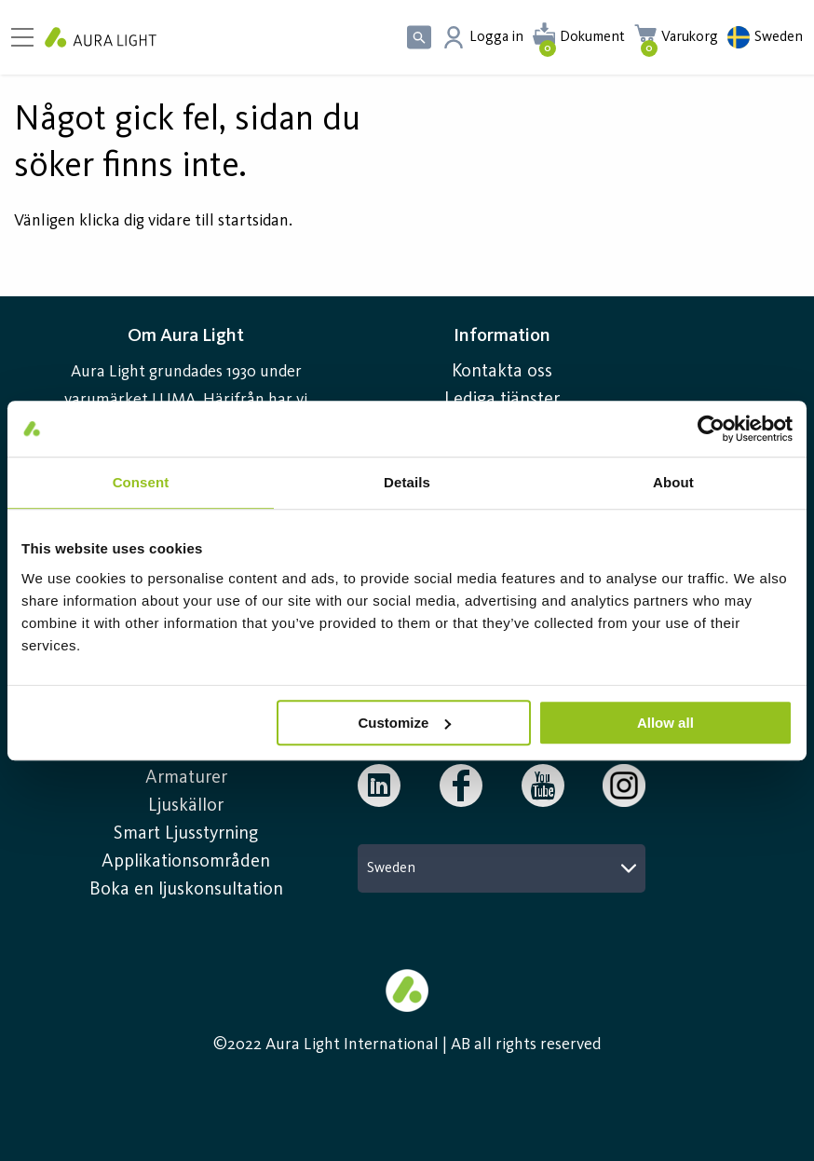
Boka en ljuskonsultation (186, 890)
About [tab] (673, 482)
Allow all (665, 723)
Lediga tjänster (502, 399)
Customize (404, 723)
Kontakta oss (502, 371)
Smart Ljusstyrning (186, 834)
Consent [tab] (141, 482)
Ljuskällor (186, 806)
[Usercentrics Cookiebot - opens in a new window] (711, 429)
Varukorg (689, 37)
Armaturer (186, 778)
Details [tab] (407, 482)
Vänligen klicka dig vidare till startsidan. (153, 220)
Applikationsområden (186, 862)
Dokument (592, 37)
